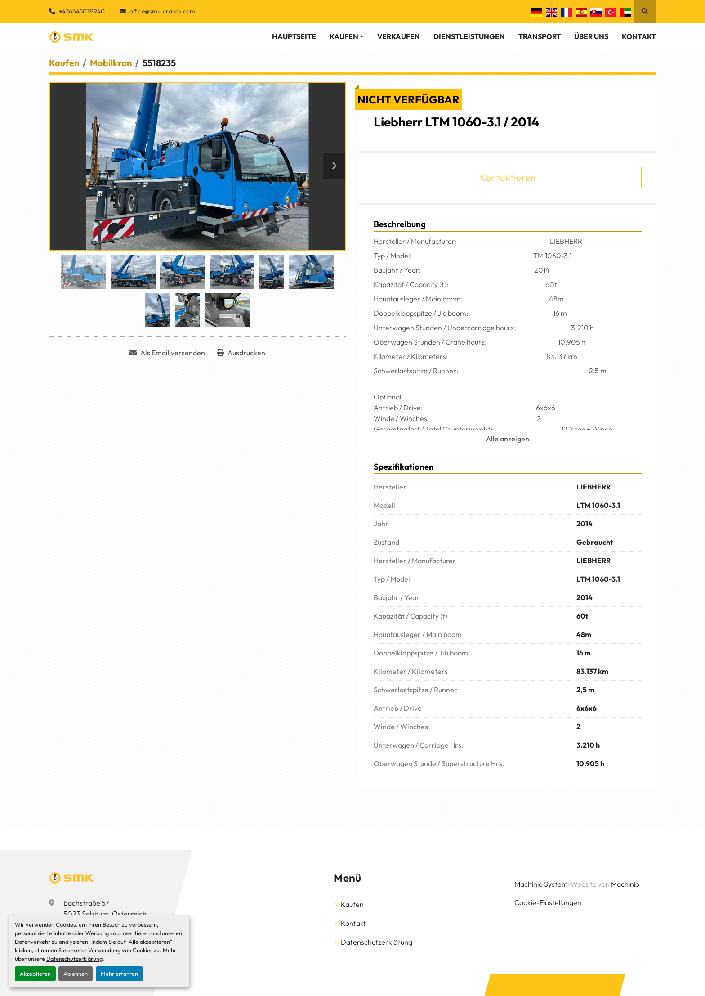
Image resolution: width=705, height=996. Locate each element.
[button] (347, 36)
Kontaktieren (508, 177)
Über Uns (591, 36)
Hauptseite (294, 36)
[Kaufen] (64, 62)
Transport (539, 36)
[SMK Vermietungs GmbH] (71, 877)
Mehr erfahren (119, 973)
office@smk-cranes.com (162, 11)
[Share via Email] (167, 352)
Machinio (625, 883)
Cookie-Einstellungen (547, 902)
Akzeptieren (35, 973)
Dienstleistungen (469, 36)
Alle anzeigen (507, 438)
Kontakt (639, 36)
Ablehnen (75, 973)
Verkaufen (398, 36)
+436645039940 (82, 11)
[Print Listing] (241, 352)
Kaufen (344, 36)
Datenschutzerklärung (74, 958)
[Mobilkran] (111, 62)
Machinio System (541, 883)
